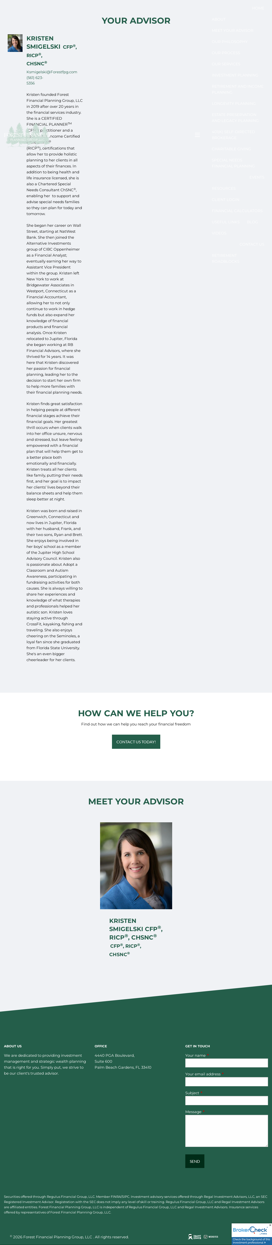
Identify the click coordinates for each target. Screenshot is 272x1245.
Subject (211, 1093)
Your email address (222, 1074)
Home (258, 8)
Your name (214, 1055)
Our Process (226, 52)
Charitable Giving (231, 149)
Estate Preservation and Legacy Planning (235, 117)
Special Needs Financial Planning (233, 163)
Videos (219, 233)
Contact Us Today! (136, 741)
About (219, 19)
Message (212, 1111)
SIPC (125, 1197)
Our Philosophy (230, 41)
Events (256, 177)
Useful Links (226, 222)
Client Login (225, 199)
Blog (252, 222)
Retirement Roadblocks (225, 258)
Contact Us (252, 244)
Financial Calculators (237, 210)
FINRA (116, 1197)
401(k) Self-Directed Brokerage (233, 134)
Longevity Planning (234, 103)
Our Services (226, 64)
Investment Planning (235, 75)
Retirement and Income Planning (238, 89)
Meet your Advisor (232, 30)
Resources (224, 188)
